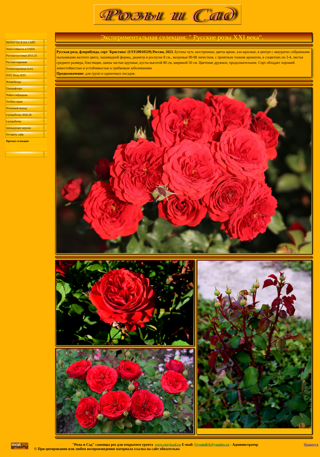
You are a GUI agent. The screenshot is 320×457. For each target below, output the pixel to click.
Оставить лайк (15, 134)
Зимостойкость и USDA (20, 48)
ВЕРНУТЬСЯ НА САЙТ (21, 42)
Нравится (311, 444)
